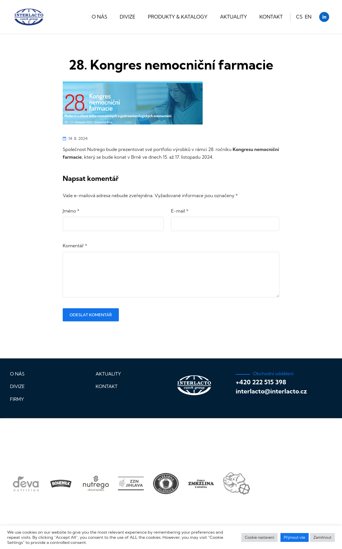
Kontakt (271, 17)
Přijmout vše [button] (294, 537)
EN (308, 17)
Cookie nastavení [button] (259, 537)
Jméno (71, 211)
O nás (99, 17)
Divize (127, 17)
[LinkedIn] (324, 17)
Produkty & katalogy (177, 17)
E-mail (179, 211)
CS (299, 17)
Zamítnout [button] (322, 537)
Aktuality (233, 17)
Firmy (17, 399)
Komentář (75, 245)
